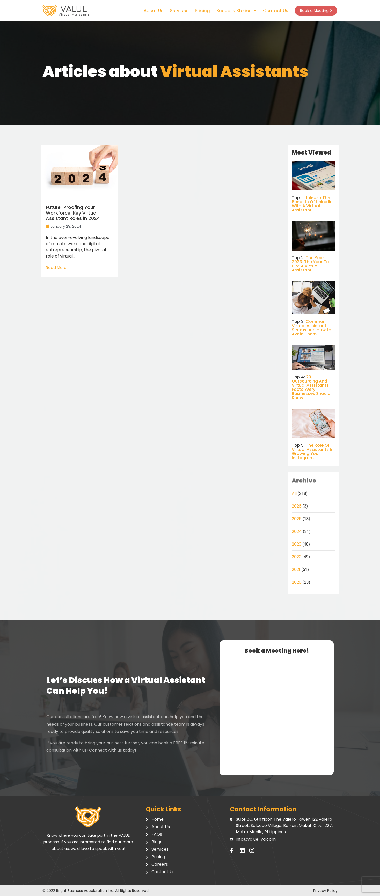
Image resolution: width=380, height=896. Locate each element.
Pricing (199, 11)
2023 (296, 544)
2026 (297, 506)
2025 (297, 519)
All (294, 493)
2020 (297, 582)
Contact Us (272, 11)
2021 (296, 569)
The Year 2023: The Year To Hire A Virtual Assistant (310, 264)
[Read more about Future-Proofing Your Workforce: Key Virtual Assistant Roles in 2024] (57, 269)
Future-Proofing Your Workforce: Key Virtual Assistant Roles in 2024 (73, 213)
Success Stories (233, 10)
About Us (150, 11)
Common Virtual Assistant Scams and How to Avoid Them (311, 328)
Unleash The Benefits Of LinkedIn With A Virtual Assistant (312, 204)
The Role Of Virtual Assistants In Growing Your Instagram (312, 451)
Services (175, 11)
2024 (297, 531)
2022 (296, 557)
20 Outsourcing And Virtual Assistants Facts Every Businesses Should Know (311, 387)
